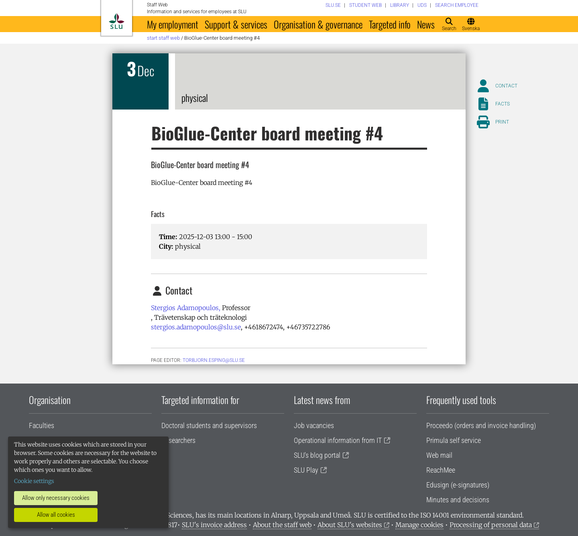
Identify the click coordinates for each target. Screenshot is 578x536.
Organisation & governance (318, 24)
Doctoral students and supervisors (209, 425)
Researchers (178, 440)
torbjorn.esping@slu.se (214, 360)
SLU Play (306, 470)
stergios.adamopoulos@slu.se (196, 327)
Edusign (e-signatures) (457, 485)
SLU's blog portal (317, 455)
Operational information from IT (338, 440)
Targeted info (390, 24)
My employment (172, 24)
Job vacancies (314, 425)
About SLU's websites (349, 525)
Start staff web (163, 38)
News (426, 24)
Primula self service (453, 440)
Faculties (41, 425)
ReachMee (440, 470)
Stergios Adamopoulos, (185, 308)
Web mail (439, 455)
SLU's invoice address (214, 525)
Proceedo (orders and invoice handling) (481, 425)
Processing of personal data (491, 525)
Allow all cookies (56, 514)
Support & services (236, 24)
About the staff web (282, 525)
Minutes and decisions (457, 499)
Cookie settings (34, 481)
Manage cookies (419, 525)
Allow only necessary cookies (56, 497)
